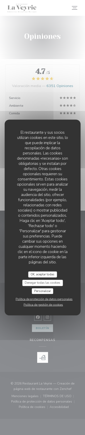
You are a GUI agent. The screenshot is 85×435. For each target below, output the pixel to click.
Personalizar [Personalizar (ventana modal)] (42, 291)
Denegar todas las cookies (42, 283)
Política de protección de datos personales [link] (44, 299)
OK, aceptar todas (42, 274)
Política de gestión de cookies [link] (43, 305)
